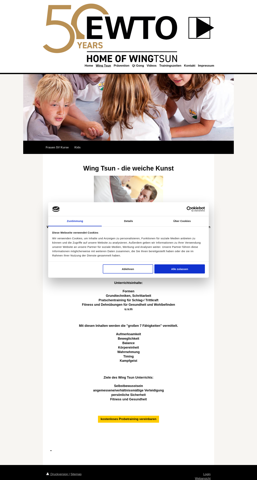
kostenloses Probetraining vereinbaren (129, 419)
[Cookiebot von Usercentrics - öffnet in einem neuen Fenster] (189, 209)
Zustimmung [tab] (75, 220)
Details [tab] (128, 220)
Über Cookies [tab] (182, 220)
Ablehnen (128, 269)
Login (207, 474)
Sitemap (76, 474)
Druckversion (57, 474)
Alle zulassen (179, 269)
